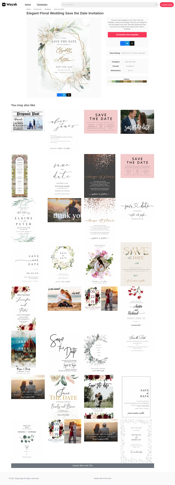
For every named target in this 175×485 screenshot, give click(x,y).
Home (28, 4)
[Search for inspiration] (108, 4)
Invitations (38, 9)
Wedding (48, 9)
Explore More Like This (82, 466)
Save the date (59, 9)
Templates (42, 4)
